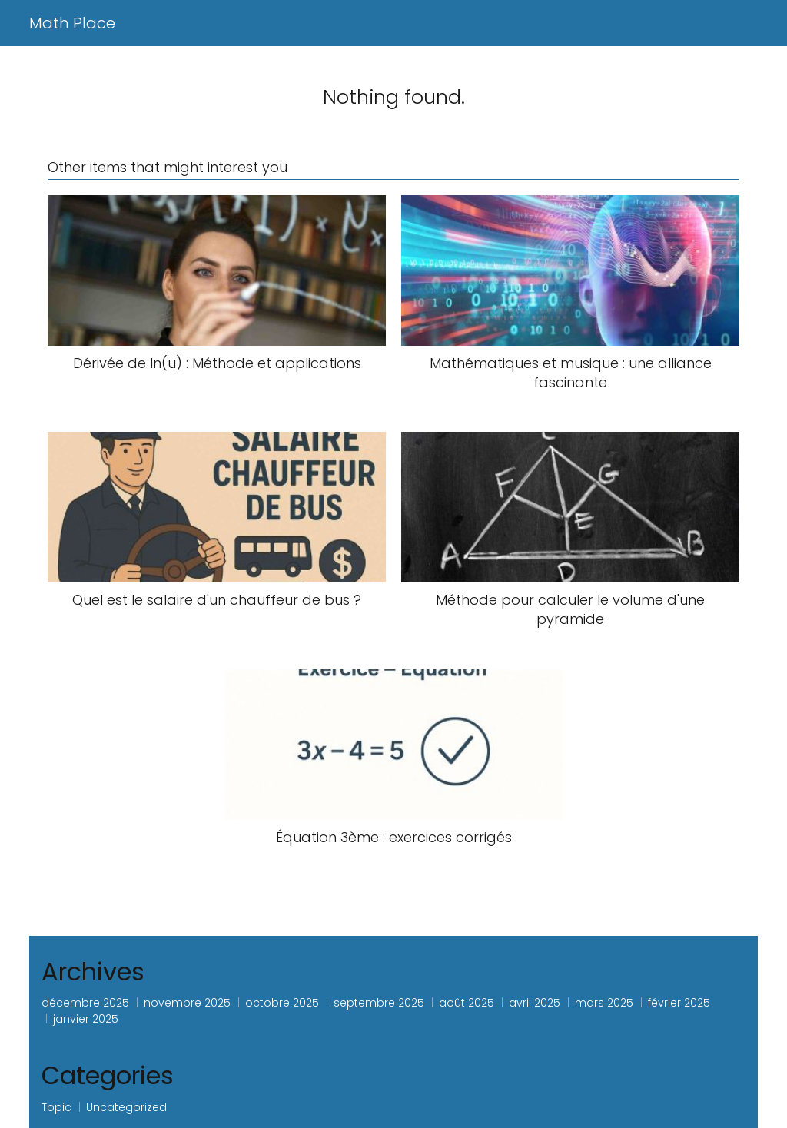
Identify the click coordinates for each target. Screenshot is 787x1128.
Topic (56, 1107)
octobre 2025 (282, 1002)
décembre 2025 (85, 1002)
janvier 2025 (85, 1019)
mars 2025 (604, 1002)
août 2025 (466, 1002)
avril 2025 (534, 1002)
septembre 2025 (379, 1002)
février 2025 (679, 1002)
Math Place (72, 23)
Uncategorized (126, 1107)
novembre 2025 (187, 1002)
